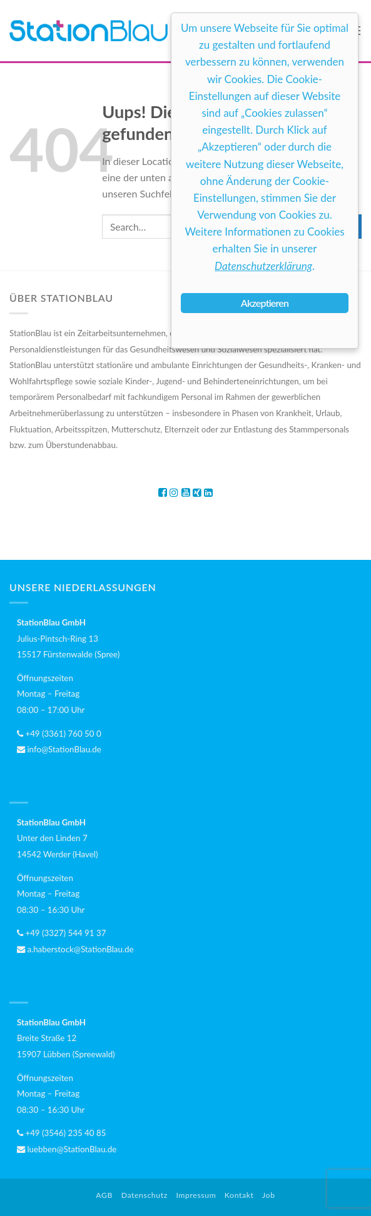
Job (268, 1195)
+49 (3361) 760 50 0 (59, 734)
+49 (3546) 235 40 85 (61, 1133)
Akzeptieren (264, 303)
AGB (104, 1195)
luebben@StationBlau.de (66, 1149)
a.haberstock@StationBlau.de (75, 949)
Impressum (196, 1195)
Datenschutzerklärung (263, 265)
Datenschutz (144, 1195)
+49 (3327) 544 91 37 (61, 933)
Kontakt (239, 1195)
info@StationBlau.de (59, 749)
